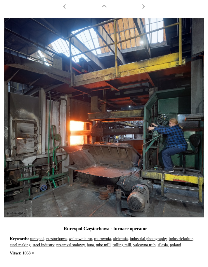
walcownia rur (80, 239)
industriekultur (181, 239)
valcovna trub (144, 245)
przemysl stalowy (70, 245)
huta (90, 245)
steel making (20, 245)
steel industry (43, 245)
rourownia (102, 239)
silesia (163, 245)
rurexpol (37, 239)
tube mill (103, 245)
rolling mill (122, 245)
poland (175, 245)
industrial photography (148, 239)
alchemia (120, 239)
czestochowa (56, 239)
